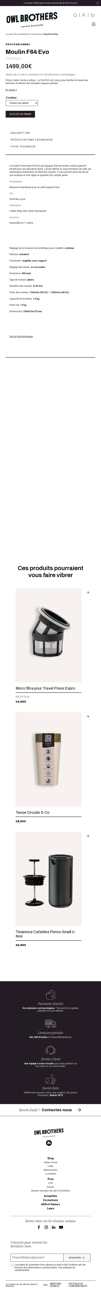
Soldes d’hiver (50, 1182)
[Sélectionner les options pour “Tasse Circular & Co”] (88, 788)
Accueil (9, 34)
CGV (45, 1304)
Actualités (50, 1215)
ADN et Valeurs (50, 1224)
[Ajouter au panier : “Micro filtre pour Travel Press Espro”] (88, 666)
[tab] (50, 133)
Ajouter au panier (20, 114)
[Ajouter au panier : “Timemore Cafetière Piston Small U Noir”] (88, 909)
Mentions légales (55, 1304)
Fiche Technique (23, 146)
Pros (51, 1198)
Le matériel (50, 1193)
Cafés (50, 1186)
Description (20, 133)
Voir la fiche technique (21, 336)
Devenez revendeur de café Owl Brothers (50, 1210)
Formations (50, 1219)
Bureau (50, 1206)
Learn (50, 1228)
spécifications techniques (32, 139)
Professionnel (36, 34)
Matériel (24, 34)
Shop (16, 34)
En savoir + (11, 90)
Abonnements (50, 1189)
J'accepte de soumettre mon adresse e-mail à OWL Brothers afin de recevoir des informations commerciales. (50, 1287)
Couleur (11, 97)
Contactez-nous (62, 1129)
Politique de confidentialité (78, 1304)
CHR (50, 1202)
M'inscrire (77, 1277)
